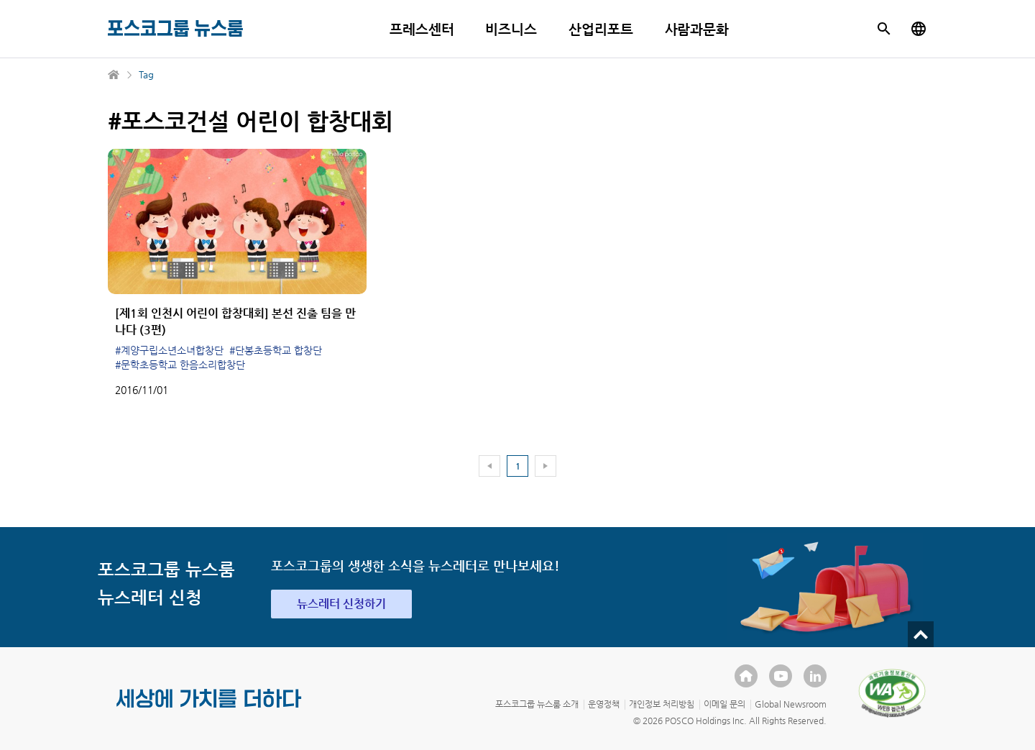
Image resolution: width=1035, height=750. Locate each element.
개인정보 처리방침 (661, 704)
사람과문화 (697, 29)
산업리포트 (601, 29)
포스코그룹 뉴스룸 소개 (537, 704)
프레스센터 (422, 29)
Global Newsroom (791, 704)
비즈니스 (511, 29)
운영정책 (604, 704)
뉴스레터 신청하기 (341, 603)
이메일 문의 (724, 704)
